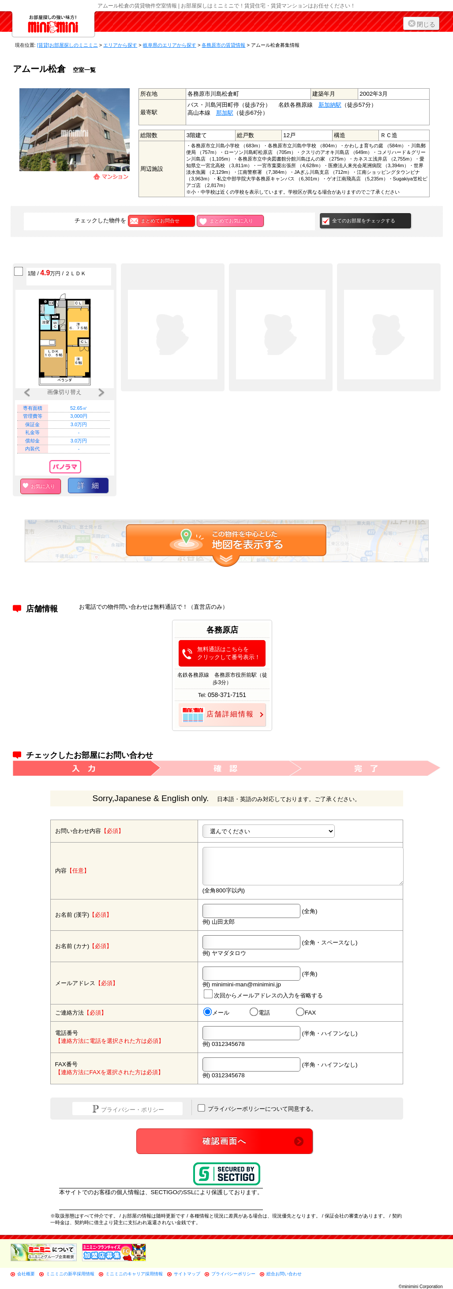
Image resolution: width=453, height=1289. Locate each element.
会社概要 (26, 1273)
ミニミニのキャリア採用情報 (134, 1273)
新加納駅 (329, 104)
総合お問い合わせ (284, 1273)
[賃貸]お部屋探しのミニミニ (67, 45)
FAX (306, 1012)
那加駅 (224, 112)
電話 (259, 1012)
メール (216, 1012)
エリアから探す (120, 45)
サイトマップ (187, 1273)
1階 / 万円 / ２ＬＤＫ (57, 273)
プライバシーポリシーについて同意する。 (257, 1108)
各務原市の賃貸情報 (223, 45)
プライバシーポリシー (233, 1273)
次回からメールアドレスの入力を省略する (262, 994)
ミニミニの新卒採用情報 (70, 1273)
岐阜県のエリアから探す (169, 45)
